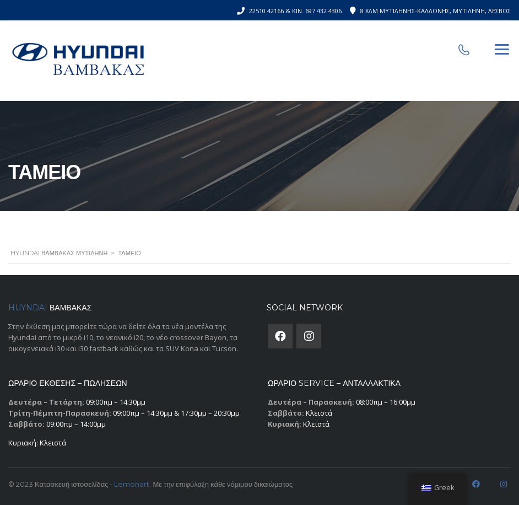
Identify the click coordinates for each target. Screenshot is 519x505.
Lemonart (131, 484)
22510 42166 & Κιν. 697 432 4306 (295, 11)
